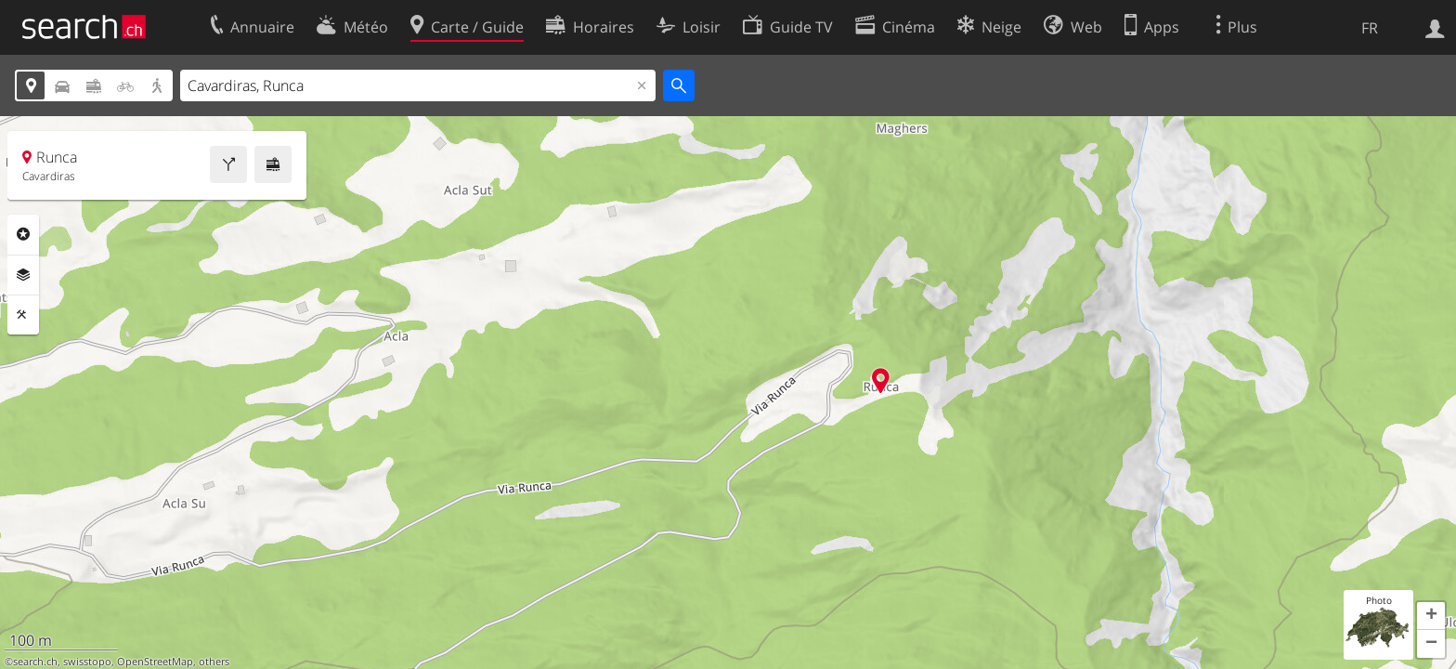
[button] (1431, 616)
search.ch (35, 661)
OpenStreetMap (155, 661)
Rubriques (23, 234)
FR (1369, 28)
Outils (23, 314)
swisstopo (87, 661)
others (214, 661)
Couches (23, 275)
